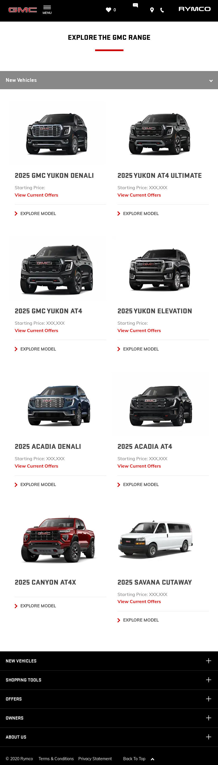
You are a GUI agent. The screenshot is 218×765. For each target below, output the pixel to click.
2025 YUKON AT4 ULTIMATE (160, 175)
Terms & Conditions (56, 755)
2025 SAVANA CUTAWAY (155, 582)
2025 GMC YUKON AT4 (48, 311)
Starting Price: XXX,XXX (142, 187)
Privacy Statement (95, 755)
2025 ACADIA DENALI (48, 446)
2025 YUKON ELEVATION (155, 311)
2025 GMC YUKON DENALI (54, 175)
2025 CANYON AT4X (45, 582)
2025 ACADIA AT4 (145, 446)
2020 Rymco (21, 755)
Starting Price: (30, 187)
